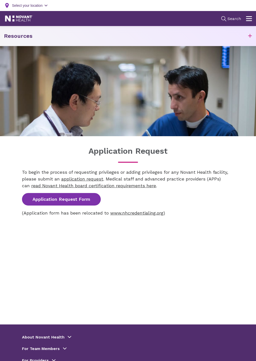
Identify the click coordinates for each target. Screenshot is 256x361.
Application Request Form (61, 199)
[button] (250, 36)
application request (82, 179)
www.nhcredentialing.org (137, 213)
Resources (18, 36)
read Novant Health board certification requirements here (93, 185)
